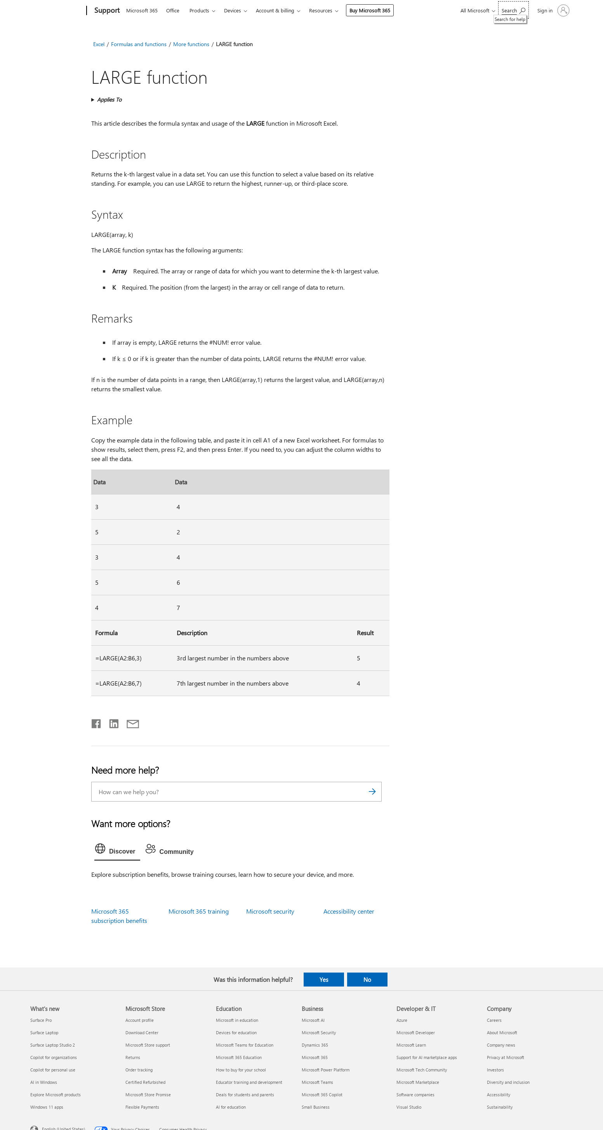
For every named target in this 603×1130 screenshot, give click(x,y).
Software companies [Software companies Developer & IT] (415, 1094)
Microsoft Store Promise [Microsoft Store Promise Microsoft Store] (148, 1094)
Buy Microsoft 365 (369, 10)
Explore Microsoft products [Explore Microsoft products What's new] (55, 1094)
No (367, 979)
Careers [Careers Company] (494, 1020)
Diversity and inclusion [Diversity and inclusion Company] (508, 1082)
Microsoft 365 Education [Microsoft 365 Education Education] (239, 1057)
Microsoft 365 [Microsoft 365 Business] (315, 1057)
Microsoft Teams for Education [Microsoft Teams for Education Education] (244, 1045)
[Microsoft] (56, 10)
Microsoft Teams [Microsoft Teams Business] (317, 1082)
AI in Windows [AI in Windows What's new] (43, 1082)
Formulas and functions (139, 44)
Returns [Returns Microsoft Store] (132, 1057)
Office (172, 10)
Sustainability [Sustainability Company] (500, 1107)
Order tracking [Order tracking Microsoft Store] (139, 1070)
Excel (98, 44)
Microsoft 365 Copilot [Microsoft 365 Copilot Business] (322, 1094)
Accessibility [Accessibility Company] (498, 1094)
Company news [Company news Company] (501, 1045)
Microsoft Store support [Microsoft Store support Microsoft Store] (147, 1045)
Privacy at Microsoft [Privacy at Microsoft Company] (505, 1057)
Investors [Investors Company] (495, 1070)
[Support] (106, 10)
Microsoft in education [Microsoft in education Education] (237, 1020)
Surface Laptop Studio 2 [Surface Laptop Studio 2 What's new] (52, 1045)
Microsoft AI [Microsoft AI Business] (313, 1020)
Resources (320, 10)
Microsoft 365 (142, 10)
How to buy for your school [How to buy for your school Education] (241, 1070)
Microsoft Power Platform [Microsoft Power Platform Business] (325, 1070)
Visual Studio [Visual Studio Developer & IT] (408, 1107)
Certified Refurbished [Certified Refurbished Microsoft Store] (145, 1082)
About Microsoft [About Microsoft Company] (502, 1032)
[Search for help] (513, 10)
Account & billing (275, 10)
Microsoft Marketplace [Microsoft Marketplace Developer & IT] (417, 1082)
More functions (191, 44)
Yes (324, 979)
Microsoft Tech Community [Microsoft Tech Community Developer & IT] (421, 1070)
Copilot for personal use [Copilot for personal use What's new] (52, 1070)
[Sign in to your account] (553, 10)
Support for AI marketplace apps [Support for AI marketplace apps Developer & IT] (426, 1057)
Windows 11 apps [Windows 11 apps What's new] (46, 1107)
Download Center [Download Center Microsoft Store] (141, 1032)
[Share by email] (129, 722)
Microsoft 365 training (199, 911)
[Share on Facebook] (96, 722)
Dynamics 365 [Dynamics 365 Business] (315, 1045)
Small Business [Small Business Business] (316, 1107)
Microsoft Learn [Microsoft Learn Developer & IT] (411, 1045)
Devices (232, 10)
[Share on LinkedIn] (111, 722)
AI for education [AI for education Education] (231, 1107)
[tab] (117, 850)
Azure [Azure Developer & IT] (401, 1020)
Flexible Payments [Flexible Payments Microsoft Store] (142, 1107)
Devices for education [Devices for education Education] (236, 1032)
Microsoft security (270, 911)
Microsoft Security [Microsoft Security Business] (319, 1032)
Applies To (109, 99)
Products (199, 10)
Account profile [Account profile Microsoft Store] (139, 1020)
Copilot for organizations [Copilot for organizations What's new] (53, 1057)
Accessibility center (348, 911)
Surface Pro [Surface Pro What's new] (41, 1020)
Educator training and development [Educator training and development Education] (249, 1082)
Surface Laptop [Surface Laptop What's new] (44, 1032)
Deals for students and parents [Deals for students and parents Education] (245, 1094)
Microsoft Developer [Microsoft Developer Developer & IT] (415, 1032)
